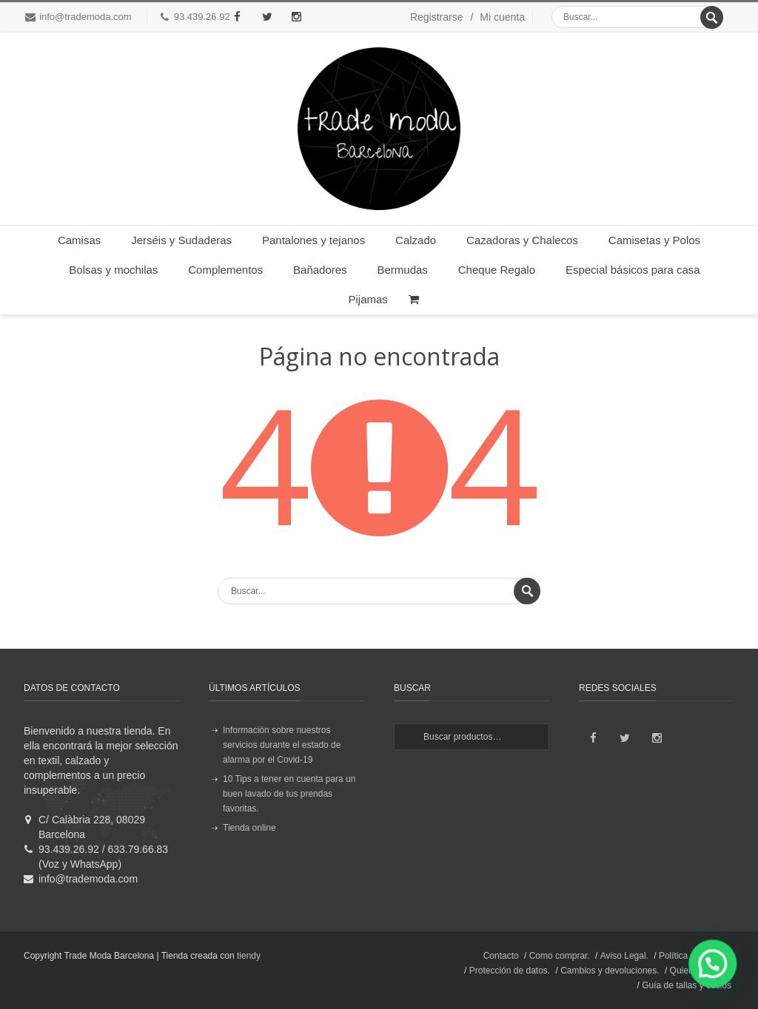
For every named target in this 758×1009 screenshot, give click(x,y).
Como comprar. (559, 956)
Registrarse (436, 17)
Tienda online (249, 828)
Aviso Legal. (624, 956)
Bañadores (320, 269)
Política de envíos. (695, 956)
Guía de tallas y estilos (686, 985)
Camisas (79, 240)
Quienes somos (700, 970)
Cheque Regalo (496, 269)
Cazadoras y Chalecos (522, 240)
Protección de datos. (509, 970)
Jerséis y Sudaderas (181, 240)
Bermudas (403, 269)
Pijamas (368, 299)
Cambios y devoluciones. (609, 970)
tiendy (249, 956)
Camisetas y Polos (654, 240)
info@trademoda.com (85, 16)
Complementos (225, 269)
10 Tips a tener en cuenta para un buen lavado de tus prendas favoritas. (289, 794)
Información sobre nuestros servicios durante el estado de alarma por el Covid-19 (282, 745)
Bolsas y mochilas (113, 269)
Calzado (415, 240)
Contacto (501, 956)
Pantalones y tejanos (313, 240)
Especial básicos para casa (633, 269)
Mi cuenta (502, 17)
